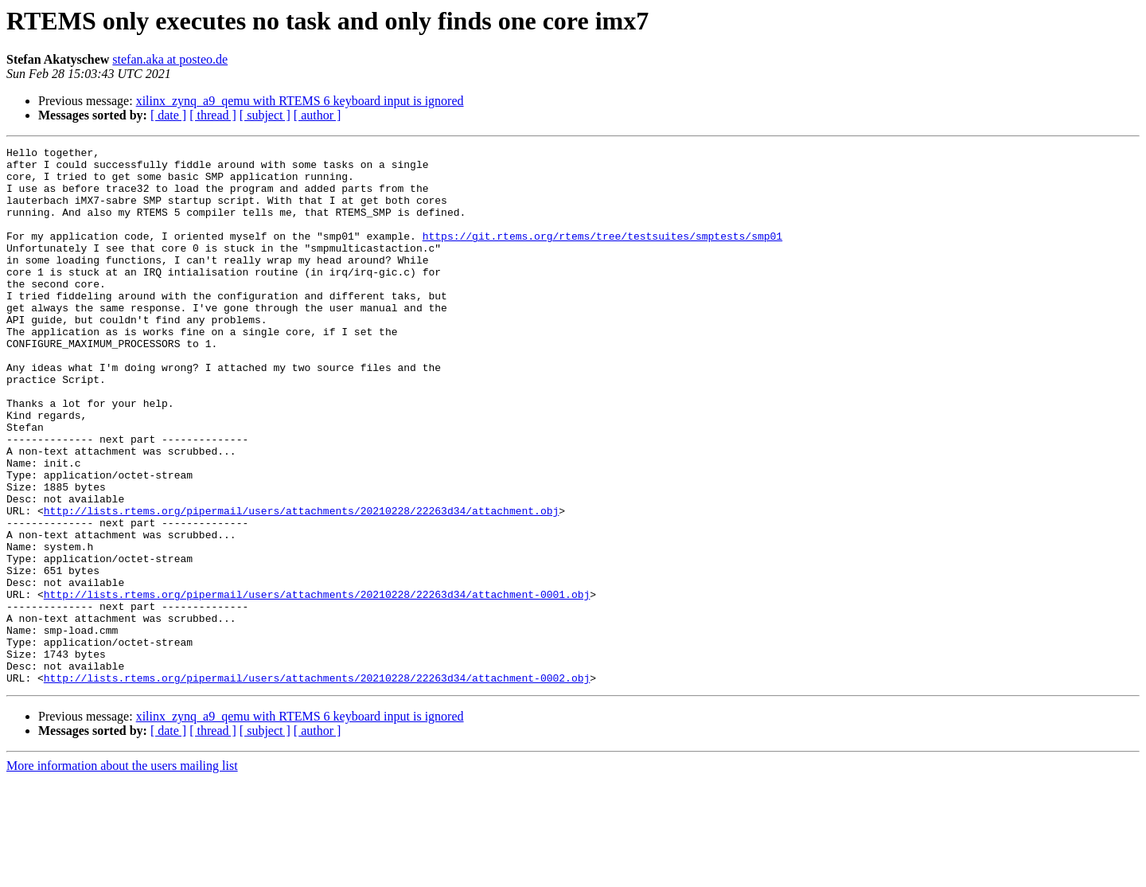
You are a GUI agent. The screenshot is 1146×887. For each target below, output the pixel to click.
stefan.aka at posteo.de (170, 59)
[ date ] (168, 115)
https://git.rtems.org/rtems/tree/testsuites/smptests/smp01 (602, 255)
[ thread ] (212, 115)
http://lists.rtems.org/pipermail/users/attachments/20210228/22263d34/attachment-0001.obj (317, 685)
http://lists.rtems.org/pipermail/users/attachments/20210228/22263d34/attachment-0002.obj (317, 785)
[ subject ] (265, 115)
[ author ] (317, 115)
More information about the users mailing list (122, 873)
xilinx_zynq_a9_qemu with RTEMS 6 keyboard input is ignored (300, 100)
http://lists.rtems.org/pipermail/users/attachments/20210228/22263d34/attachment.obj (301, 584)
